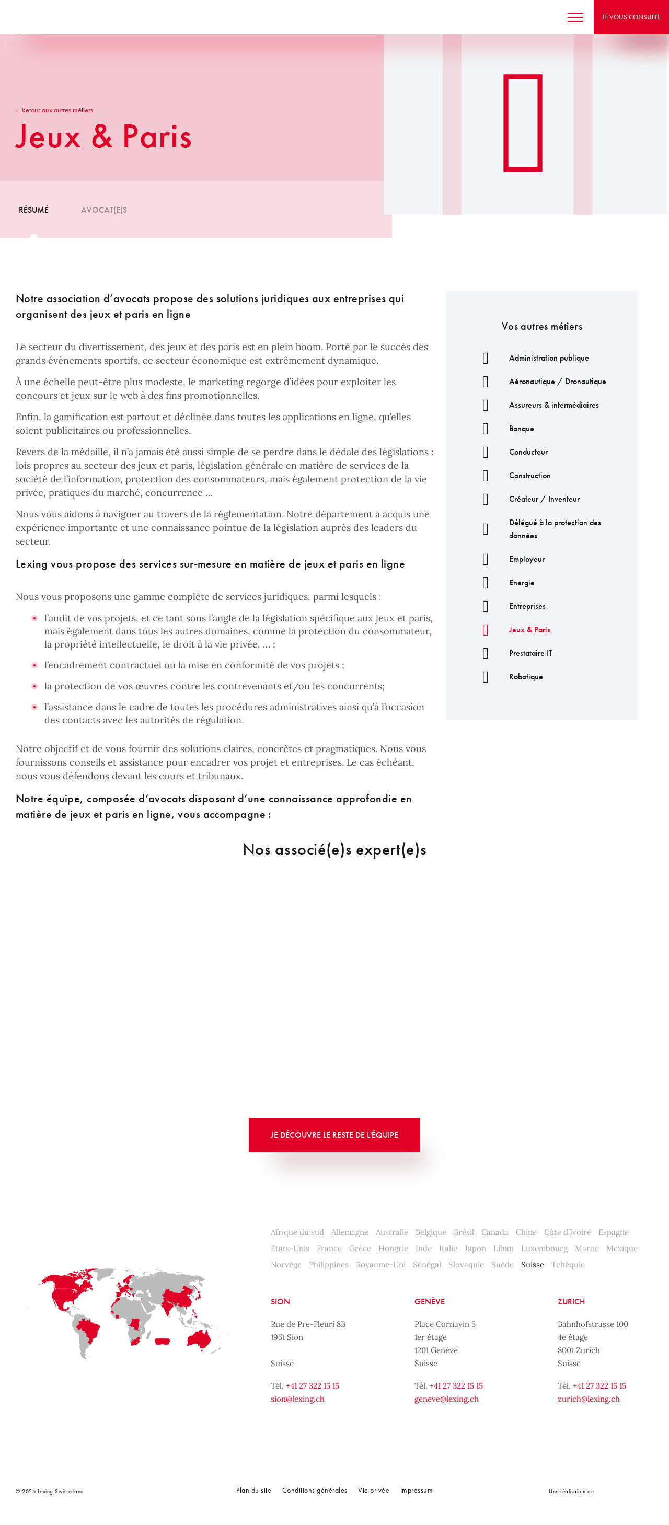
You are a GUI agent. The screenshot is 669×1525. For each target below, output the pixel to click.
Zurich (571, 1301)
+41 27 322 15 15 (312, 1386)
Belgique (431, 1232)
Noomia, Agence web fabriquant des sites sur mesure (618, 1491)
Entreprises (509, 606)
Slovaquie (466, 1264)
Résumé (34, 209)
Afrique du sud (297, 1232)
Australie (392, 1232)
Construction (511, 475)
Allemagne (349, 1232)
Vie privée (373, 1490)
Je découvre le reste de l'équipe (334, 1134)
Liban (503, 1248)
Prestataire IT (512, 653)
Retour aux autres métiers (54, 109)
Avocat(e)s (104, 209)
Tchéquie (568, 1264)
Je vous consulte (622, 16)
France (329, 1248)
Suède (502, 1264)
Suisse (532, 1264)
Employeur (508, 558)
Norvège (286, 1264)
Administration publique (530, 357)
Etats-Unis (290, 1248)
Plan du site (253, 1490)
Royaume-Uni (381, 1264)
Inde (424, 1248)
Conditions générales (315, 1490)
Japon (475, 1248)
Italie (448, 1248)
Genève (429, 1301)
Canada (495, 1232)
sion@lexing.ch (298, 1399)
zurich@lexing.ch (589, 1399)
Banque (503, 428)
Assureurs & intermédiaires (535, 404)
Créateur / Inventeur (526, 498)
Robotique (507, 676)
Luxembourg (544, 1248)
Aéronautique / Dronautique (539, 381)
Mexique (622, 1248)
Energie (503, 582)
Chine (526, 1232)
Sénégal (427, 1264)
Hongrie (393, 1248)
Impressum (416, 1490)
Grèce (360, 1248)
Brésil (464, 1232)
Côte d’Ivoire (567, 1232)
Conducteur (510, 451)
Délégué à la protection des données (536, 529)
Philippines (329, 1264)
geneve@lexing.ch (446, 1399)
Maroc (587, 1248)
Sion (280, 1301)
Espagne (613, 1232)
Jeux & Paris (511, 629)
